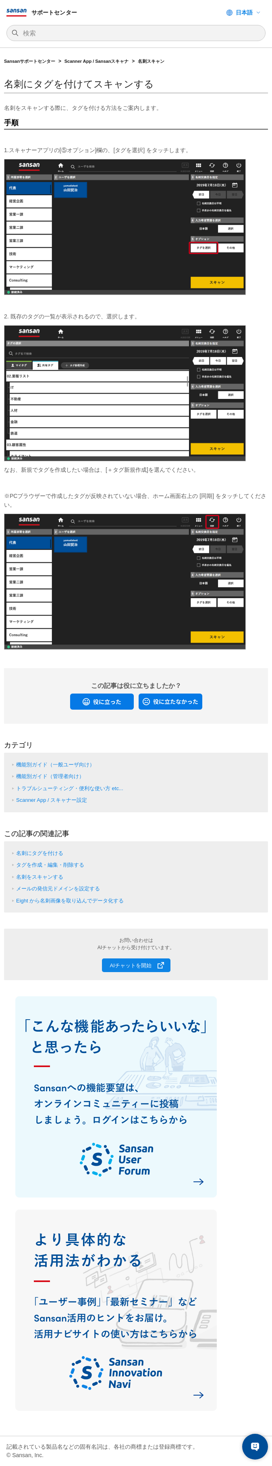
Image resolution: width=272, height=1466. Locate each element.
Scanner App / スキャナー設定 (51, 800)
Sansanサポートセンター (29, 61)
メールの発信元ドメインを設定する (58, 889)
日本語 (244, 12)
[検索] (140, 33)
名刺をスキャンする (39, 877)
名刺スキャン (151, 61)
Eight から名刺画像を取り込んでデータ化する (70, 901)
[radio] (102, 702)
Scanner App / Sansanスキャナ (96, 61)
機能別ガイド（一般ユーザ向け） (55, 765)
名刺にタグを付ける (39, 853)
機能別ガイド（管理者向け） (50, 776)
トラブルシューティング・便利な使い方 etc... (69, 788)
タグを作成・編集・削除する (50, 865)
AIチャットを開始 (131, 965)
